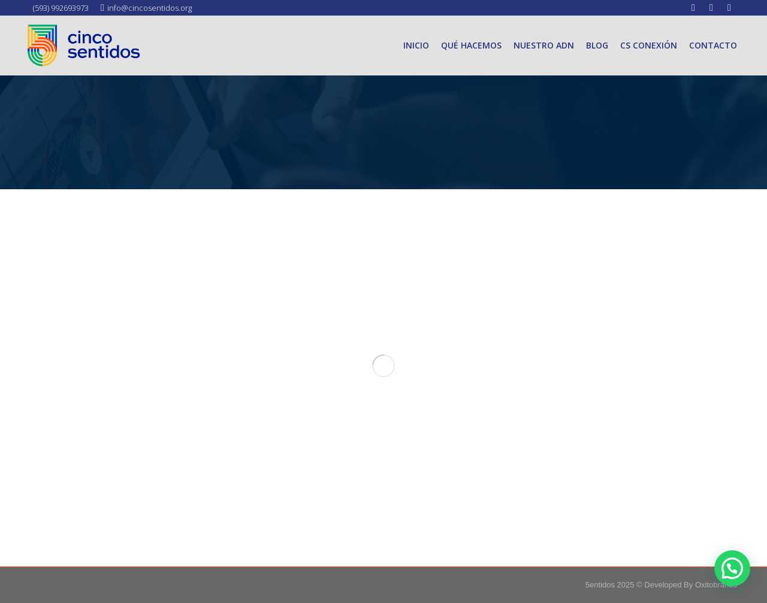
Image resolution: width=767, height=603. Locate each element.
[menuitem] (416, 45)
